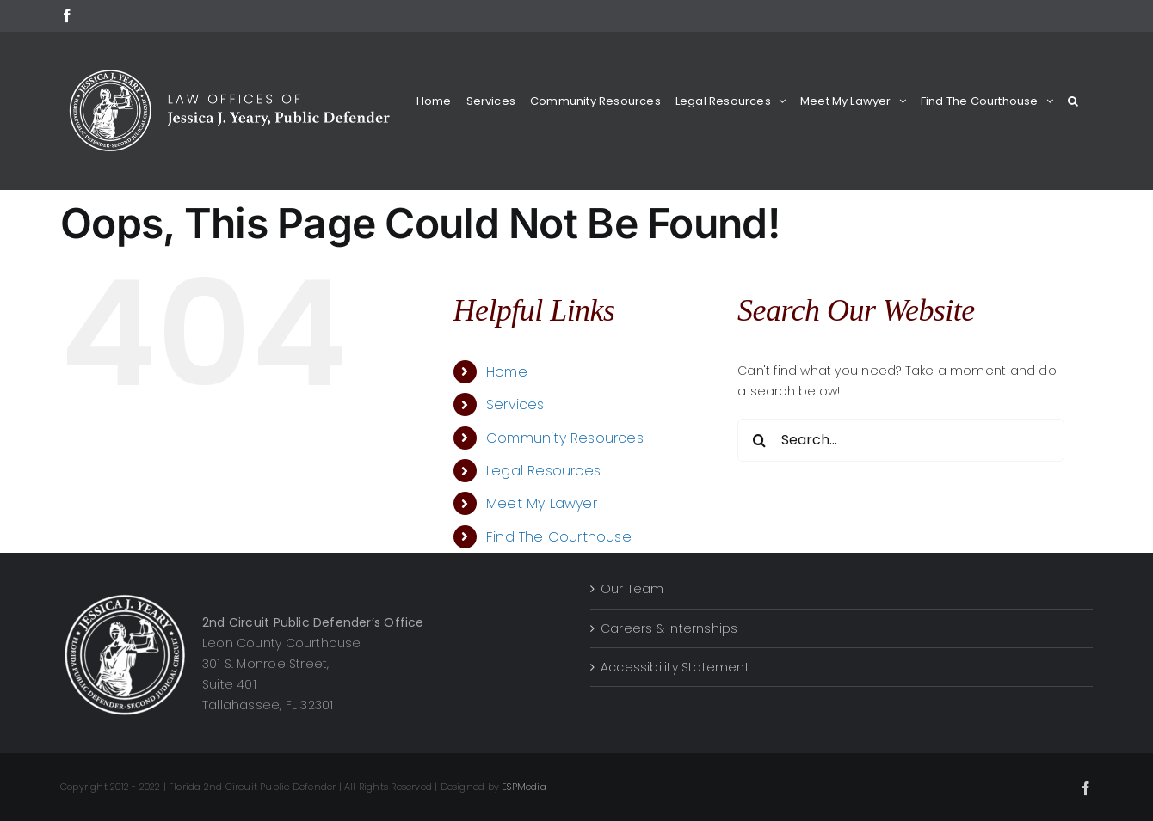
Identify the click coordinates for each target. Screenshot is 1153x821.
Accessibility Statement (675, 667)
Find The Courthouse (559, 537)
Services (515, 404)
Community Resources (565, 438)
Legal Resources (543, 471)
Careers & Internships (669, 628)
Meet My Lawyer (541, 503)
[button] (1073, 101)
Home (506, 372)
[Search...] (900, 440)
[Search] (758, 440)
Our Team (632, 588)
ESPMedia (524, 786)
